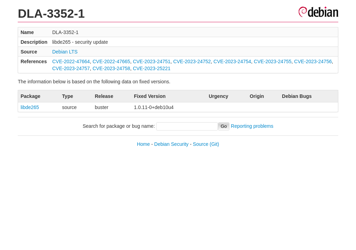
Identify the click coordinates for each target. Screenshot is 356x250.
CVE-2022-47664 (71, 61)
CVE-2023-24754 (232, 61)
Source (200, 144)
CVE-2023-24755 (272, 61)
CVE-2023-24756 (313, 61)
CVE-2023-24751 (151, 61)
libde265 (30, 107)
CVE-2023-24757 (71, 68)
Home (143, 144)
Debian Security (171, 144)
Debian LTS (65, 52)
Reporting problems (252, 126)
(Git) (214, 144)
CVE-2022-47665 (111, 61)
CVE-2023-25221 (151, 68)
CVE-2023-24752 (192, 61)
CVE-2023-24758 (111, 68)
